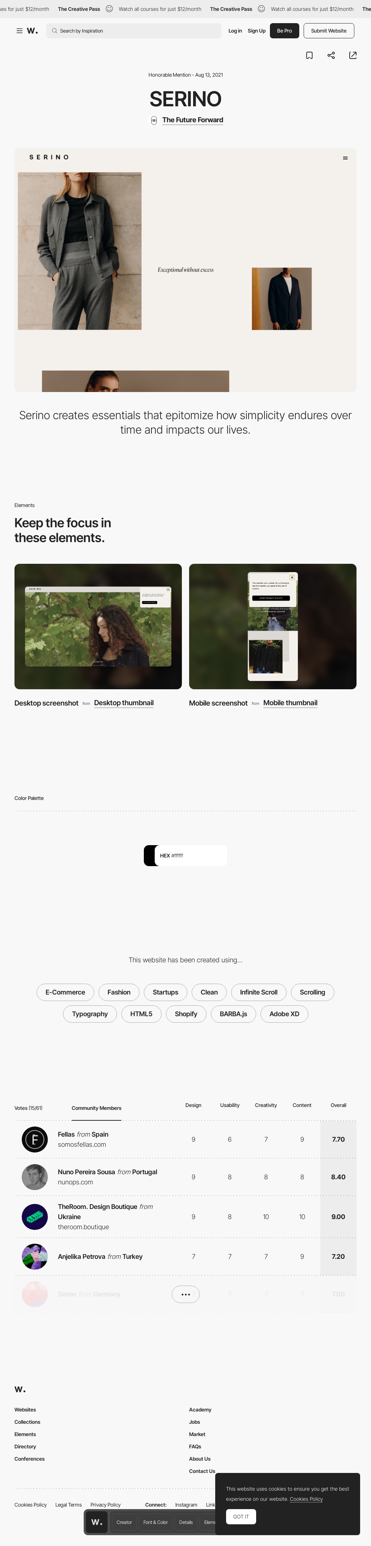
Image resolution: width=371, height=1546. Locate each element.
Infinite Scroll (259, 992)
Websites (25, 1409)
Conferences (29, 1459)
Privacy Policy (106, 1505)
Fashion (119, 992)
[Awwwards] (32, 31)
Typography (90, 1014)
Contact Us (202, 1471)
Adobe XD (284, 1014)
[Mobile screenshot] (273, 626)
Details (186, 1522)
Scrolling (312, 992)
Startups (165, 992)
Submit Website (329, 30)
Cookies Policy (30, 1505)
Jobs (194, 1422)
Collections (27, 1422)
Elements (213, 1522)
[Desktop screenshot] (98, 626)
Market (197, 1434)
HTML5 (141, 1014)
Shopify (186, 1014)
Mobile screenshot (218, 703)
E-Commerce (65, 992)
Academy (200, 1409)
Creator (124, 1522)
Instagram (186, 1505)
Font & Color (155, 1522)
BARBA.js (233, 1014)
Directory (25, 1446)
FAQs (195, 1446)
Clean (209, 992)
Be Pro (284, 30)
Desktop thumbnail (124, 702)
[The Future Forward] (185, 120)
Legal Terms (68, 1505)
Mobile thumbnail (290, 702)
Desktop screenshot (46, 703)
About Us (199, 1459)
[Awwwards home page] (97, 1522)
